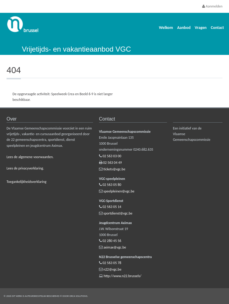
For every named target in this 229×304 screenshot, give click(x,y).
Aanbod (184, 27)
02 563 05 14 (112, 207)
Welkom (166, 27)
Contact (217, 27)
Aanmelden (212, 6)
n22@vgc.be (112, 269)
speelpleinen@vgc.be (118, 191)
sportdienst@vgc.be (117, 213)
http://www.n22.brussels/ (122, 276)
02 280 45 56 (112, 241)
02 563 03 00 (112, 156)
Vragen (201, 27)
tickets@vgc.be (114, 169)
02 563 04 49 (112, 163)
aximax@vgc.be (114, 247)
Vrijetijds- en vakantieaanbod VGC (76, 49)
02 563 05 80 (112, 185)
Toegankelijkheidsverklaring (27, 182)
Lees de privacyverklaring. (25, 168)
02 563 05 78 (112, 263)
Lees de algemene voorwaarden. (30, 157)
